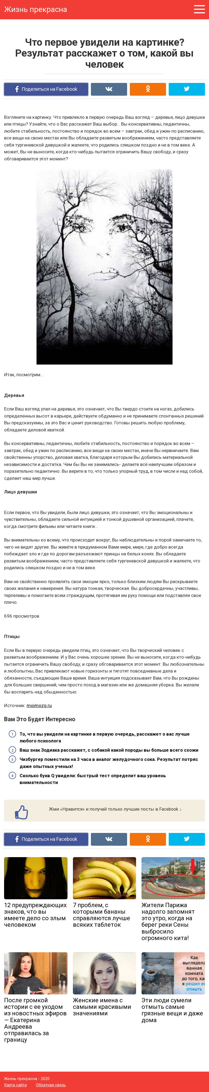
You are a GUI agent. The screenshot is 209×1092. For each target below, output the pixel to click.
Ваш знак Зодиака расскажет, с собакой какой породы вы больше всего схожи (109, 750)
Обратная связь (51, 1084)
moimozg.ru (39, 705)
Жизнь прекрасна (35, 9)
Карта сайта (15, 1084)
